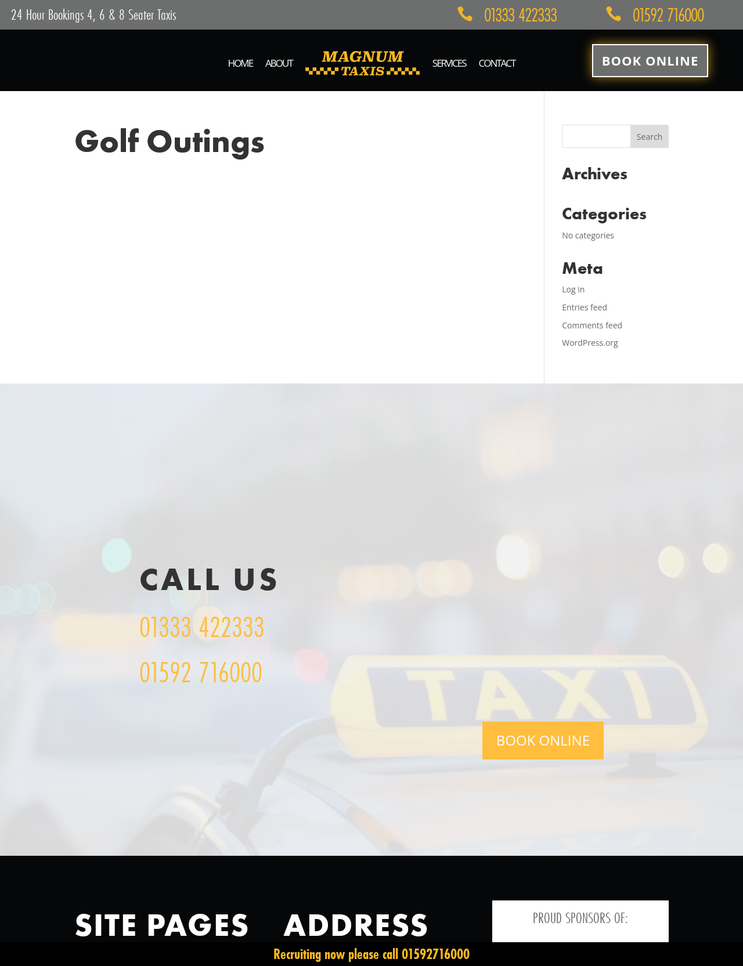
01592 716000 (200, 672)
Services (449, 63)
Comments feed (592, 325)
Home (240, 63)
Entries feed (584, 307)
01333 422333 (202, 626)
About (279, 63)
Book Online (650, 60)
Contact (496, 63)
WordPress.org (590, 342)
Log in (573, 289)
